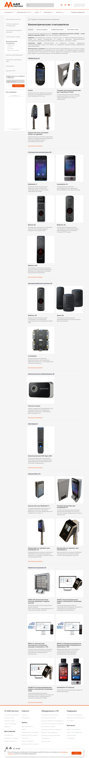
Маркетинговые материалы (76, 718)
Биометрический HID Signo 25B (40, 456)
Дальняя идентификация (14, 55)
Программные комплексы (49, 715)
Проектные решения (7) (37, 567)
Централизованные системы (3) (40, 283)
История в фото (9, 718)
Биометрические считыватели (51, 729)
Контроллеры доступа (13, 19)
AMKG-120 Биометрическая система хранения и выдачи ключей (38, 601)
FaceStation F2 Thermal (65, 687)
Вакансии (7, 726)
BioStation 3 (32, 184)
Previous (15, 95)
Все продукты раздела (35, 146)
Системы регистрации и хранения (52, 723)
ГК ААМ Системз (11, 711)
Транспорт (25, 738)
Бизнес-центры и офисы (29, 735)
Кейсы (37, 12)
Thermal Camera (34, 406)
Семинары (70, 721)
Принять (76, 753)
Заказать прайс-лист (78, 12)
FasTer (30, 90)
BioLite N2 (32, 225)
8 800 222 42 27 (79, 6)
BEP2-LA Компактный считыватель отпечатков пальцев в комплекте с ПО (38, 645)
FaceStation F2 (62, 184)
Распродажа (10, 66)
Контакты (59, 12)
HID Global (10, 48)
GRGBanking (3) (34, 58)
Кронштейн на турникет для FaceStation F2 (39, 549)
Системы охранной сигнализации (52, 721)
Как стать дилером (10, 723)
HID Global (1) (33, 424)
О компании (8, 12)
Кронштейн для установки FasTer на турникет (38, 133)
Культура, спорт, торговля (30, 744)
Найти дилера (71, 735)
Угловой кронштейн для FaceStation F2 (66, 506)
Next (15, 129)
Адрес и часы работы (73, 729)
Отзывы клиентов (10, 741)
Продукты (34, 19)
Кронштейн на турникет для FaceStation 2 (68, 549)
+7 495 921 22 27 (79, 4)
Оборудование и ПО (23, 12)
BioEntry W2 (32, 265)
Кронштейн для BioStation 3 (38, 506)
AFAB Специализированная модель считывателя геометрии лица (69, 601)
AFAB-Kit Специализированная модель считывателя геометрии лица (40, 689)
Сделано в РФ (10, 70)
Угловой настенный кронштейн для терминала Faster (69, 91)
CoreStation (32, 356)
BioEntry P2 (61, 225)
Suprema (9, 46)
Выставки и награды (10, 738)
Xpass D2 (60, 315)
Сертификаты (8, 735)
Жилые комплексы (28, 741)
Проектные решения (13, 50)
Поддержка (47, 12)
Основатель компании (11, 715)
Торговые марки (9, 721)
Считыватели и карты (13, 37)
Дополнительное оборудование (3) (41, 374)
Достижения (9, 731)
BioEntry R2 (32, 315)
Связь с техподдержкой (74, 732)
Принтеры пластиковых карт (50, 735)
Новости (25, 711)
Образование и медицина (30, 732)
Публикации (26, 718)
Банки (24, 729)
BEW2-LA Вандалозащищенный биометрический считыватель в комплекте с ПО (69, 645)
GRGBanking (10, 45)
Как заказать (71, 738)
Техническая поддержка (74, 715)
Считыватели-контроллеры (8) (39, 152)
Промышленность (27, 726)
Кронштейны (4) (34, 474)
